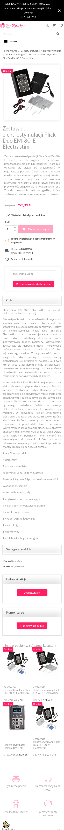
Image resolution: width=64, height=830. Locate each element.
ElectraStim (16, 561)
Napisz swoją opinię (32, 625)
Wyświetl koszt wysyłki (22, 253)
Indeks (6, 566)
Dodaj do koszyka (35, 229)
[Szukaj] (32, 34)
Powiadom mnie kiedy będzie (33, 284)
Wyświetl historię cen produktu (25, 215)
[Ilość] (9, 229)
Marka (7, 561)
